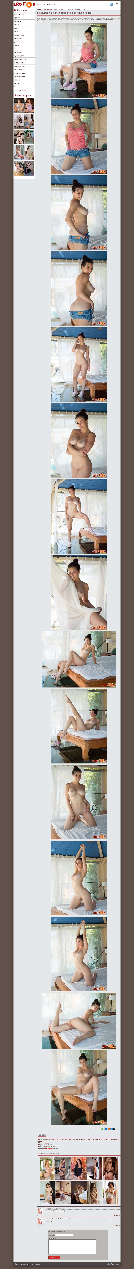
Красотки (17, 80)
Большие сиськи (19, 69)
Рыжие (16, 24)
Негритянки (17, 52)
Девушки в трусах (19, 42)
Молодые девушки (20, 62)
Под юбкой (17, 38)
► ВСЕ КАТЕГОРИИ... (21, 90)
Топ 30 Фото (51, 5)
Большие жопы (19, 87)
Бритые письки (78, 1139)
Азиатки (16, 49)
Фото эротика (27, 1267)
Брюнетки (17, 18)
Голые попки (87, 1139)
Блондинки (17, 21)
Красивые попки (19, 35)
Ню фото (17, 83)
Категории (41, 5)
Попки (16, 31)
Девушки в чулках (19, 76)
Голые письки (68, 1139)
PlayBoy (16, 45)
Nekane (47, 1143)
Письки (16, 28)
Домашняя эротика (20, 59)
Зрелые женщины (19, 66)
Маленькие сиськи (20, 73)
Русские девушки (19, 56)
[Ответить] (117, 1215)
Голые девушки (19, 14)
